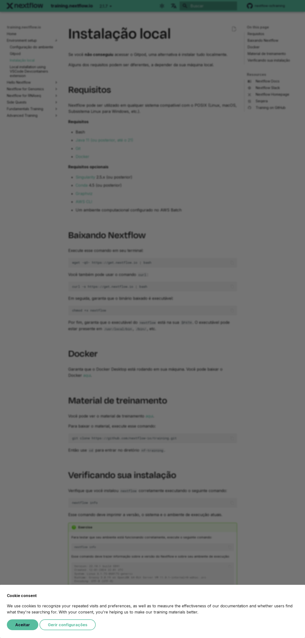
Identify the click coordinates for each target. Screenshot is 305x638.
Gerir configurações (67, 624)
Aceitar (22, 624)
